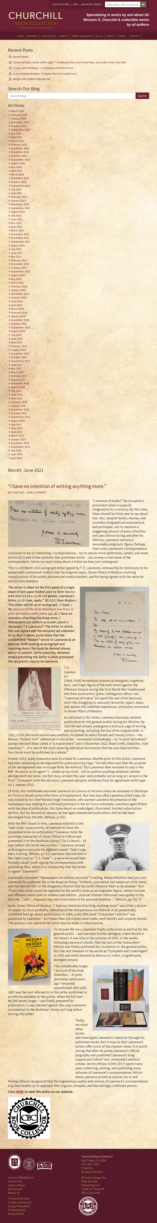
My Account (15, 1189)
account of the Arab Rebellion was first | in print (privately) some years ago (40, 611)
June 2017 (16, 365)
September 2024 (20, 159)
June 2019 (16, 301)
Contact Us (15, 1181)
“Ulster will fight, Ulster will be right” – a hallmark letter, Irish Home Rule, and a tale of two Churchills (69, 62)
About (64, 36)
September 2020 (20, 271)
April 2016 (16, 398)
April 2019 (16, 305)
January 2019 (18, 316)
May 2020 (16, 279)
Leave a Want (16, 1185)
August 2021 (18, 245)
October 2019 (19, 297)
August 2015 (18, 420)
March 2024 (17, 174)
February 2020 (19, 286)
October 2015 (19, 413)
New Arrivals (89, 1181)
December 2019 (20, 294)
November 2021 (20, 238)
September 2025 (20, 129)
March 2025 (17, 141)
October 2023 (19, 182)
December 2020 (20, 264)
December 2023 (20, 178)
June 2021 (16, 253)
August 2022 (18, 211)
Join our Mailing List (21, 1177)
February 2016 (19, 402)
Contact (134, 36)
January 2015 (18, 439)
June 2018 (16, 338)
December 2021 (20, 234)
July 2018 (16, 335)
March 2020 (17, 282)
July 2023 (16, 189)
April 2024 (16, 170)
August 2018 (18, 331)
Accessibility (16, 1214)
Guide (122, 36)
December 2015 (20, 409)
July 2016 (16, 390)
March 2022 (17, 230)
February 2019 (19, 312)
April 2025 (16, 137)
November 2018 (20, 320)
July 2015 (16, 424)
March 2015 (17, 435)
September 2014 (20, 447)
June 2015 (16, 428)
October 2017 (19, 357)
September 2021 (20, 241)
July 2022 (16, 215)
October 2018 (19, 323)
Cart (76, 4)
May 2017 (16, 368)
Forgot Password (19, 1206)
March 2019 (17, 308)
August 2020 (18, 275)
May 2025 (16, 133)
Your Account (61, 4)
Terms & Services (82, 36)
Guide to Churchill (92, 1189)
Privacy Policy (16, 1210)
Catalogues (48, 36)
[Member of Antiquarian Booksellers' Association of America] (14, 1162)
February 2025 (19, 144)
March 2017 (17, 372)
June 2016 (16, 394)
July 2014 (16, 450)
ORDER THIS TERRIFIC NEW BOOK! (31, 79)
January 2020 (18, 290)
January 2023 (18, 200)
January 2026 (18, 118)
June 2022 (16, 219)
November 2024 (20, 152)
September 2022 (20, 208)
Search (142, 96)
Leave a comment (36, 492)
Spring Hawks (20, 56)
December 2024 (20, 148)
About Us (14, 1193)
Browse (32, 36)
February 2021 (19, 260)
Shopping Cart (90, 1185)
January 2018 (18, 349)
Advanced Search (92, 4)
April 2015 (16, 432)
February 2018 (19, 346)
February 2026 (19, 115)
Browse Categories (93, 1177)
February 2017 (19, 376)
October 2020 (19, 267)
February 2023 (19, 197)
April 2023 (16, 193)
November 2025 (20, 122)
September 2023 (20, 185)
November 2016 (20, 383)
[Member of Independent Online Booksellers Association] (44, 1166)
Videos (111, 36)
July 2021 (16, 249)
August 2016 (18, 387)
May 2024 (16, 167)
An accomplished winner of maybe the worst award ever (45, 73)
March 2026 (17, 111)
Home (20, 36)
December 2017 (20, 353)
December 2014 (20, 443)
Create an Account (20, 1202)
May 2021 (16, 256)
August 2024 (18, 163)
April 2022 (16, 226)
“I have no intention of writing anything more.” (57, 486)
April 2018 (16, 342)
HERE (20, 1091)
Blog (99, 36)
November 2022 (20, 204)
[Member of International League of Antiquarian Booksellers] (29, 1164)
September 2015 (20, 417)
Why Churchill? (90, 1193)
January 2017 (18, 379)
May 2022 (16, 223)
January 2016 (18, 406)
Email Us (87, 1168)
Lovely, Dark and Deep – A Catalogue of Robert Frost (43, 68)
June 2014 (16, 454)
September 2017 (20, 361)
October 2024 (19, 156)
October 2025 (19, 126)
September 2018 (20, 327)
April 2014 (16, 458)
